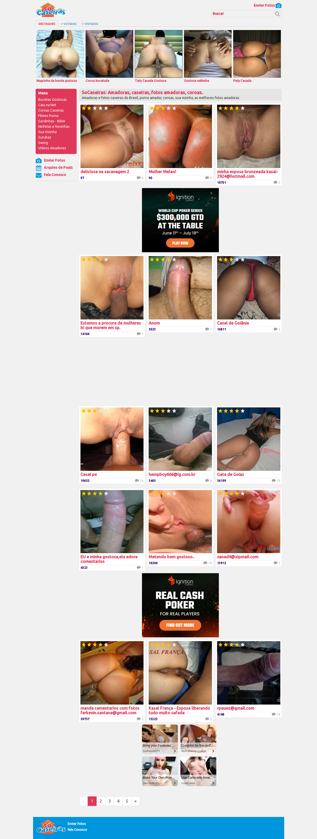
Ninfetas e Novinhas (54, 126)
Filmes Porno (48, 116)
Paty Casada (257, 56)
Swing (43, 143)
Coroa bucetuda (109, 56)
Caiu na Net (47, 105)
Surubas (44, 137)
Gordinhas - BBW (51, 121)
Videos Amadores (52, 148)
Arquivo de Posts (54, 168)
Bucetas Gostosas (52, 99)
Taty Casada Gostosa (158, 56)
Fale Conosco (51, 175)
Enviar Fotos (268, 5)
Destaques (46, 23)
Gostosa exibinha (208, 56)
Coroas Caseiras (51, 110)
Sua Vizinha (47, 132)
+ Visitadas (90, 23)
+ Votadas (68, 23)
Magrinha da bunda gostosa (60, 56)
